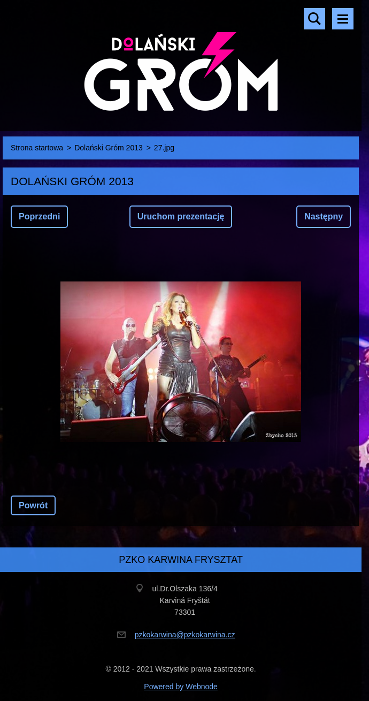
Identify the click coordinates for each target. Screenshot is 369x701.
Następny (323, 216)
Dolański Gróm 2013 (108, 147)
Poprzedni (39, 216)
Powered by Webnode (181, 686)
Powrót (33, 505)
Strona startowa (37, 147)
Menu (342, 18)
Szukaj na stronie (314, 18)
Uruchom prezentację (181, 216)
